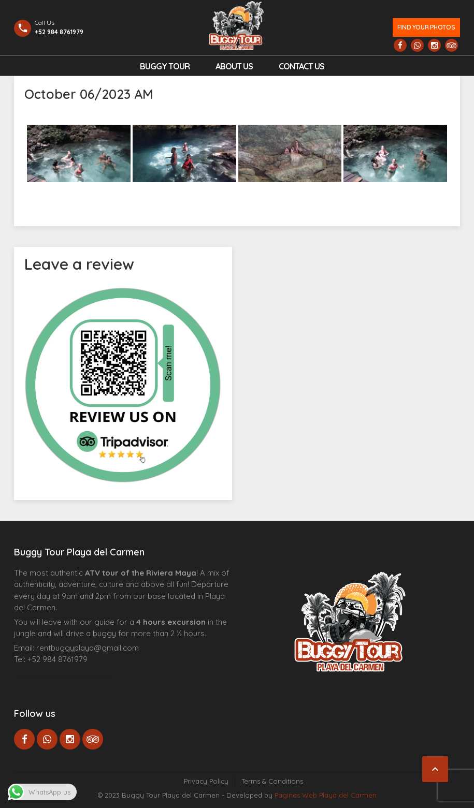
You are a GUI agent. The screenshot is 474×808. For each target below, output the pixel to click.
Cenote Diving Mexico (101, 675)
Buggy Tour (165, 66)
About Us (234, 66)
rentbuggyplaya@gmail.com (87, 648)
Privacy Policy (206, 781)
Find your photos (426, 27)
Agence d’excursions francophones (35, 675)
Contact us (301, 66)
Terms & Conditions (272, 781)
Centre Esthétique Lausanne (72, 675)
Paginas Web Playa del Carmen (326, 795)
